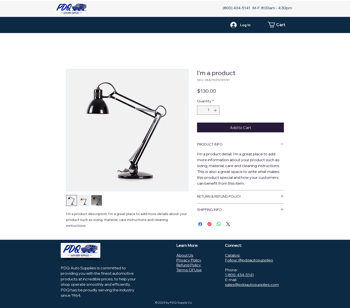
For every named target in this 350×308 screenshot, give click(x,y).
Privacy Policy (188, 260)
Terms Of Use (189, 269)
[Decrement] (201, 110)
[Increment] (216, 110)
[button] (279, 25)
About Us (184, 255)
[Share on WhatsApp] (219, 224)
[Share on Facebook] (200, 224)
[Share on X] (228, 224)
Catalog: (232, 255)
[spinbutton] (208, 110)
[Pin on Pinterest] (209, 224)
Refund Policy (188, 264)
